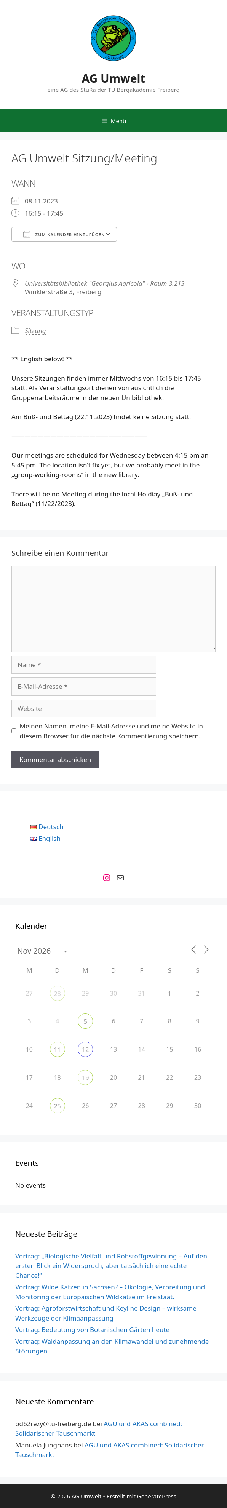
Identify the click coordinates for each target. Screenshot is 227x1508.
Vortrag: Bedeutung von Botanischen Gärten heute (92, 1329)
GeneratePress (156, 1496)
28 (57, 993)
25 (57, 1106)
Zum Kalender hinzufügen (64, 234)
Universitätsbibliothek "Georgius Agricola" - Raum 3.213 (105, 283)
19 (85, 1078)
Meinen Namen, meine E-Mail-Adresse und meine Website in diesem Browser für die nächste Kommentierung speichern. (111, 731)
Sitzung (35, 330)
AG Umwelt (113, 78)
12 (85, 1049)
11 (57, 1049)
